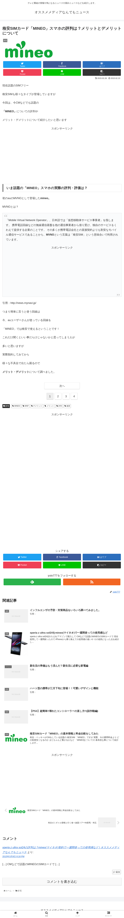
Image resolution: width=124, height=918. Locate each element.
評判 (59, 406)
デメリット (36, 406)
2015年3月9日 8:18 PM (13, 857)
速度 (67, 406)
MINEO (16, 406)
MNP (26, 406)
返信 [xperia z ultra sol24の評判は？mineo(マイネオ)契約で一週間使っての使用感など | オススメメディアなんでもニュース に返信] (116, 872)
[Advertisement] (62, 155)
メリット (49, 406)
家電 (6, 406)
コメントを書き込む (62, 882)
